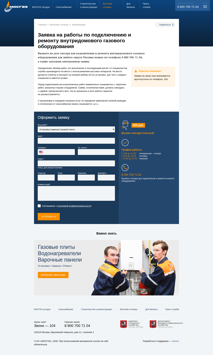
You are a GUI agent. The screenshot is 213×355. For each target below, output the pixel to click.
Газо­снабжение (65, 309)
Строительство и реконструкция (96, 309)
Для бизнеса (151, 309)
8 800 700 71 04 (188, 6)
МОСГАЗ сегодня (42, 309)
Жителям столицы (128, 309)
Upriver (175, 341)
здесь (96, 104)
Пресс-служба (172, 309)
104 (52, 326)
